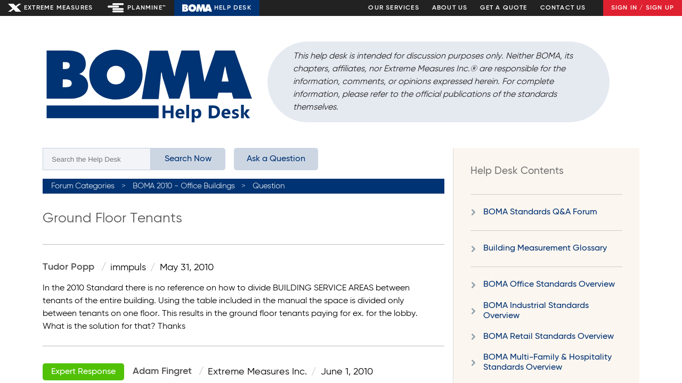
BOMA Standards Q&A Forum (540, 212)
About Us (450, 8)
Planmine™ (146, 8)
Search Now (188, 159)
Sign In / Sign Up (642, 8)
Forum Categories (83, 186)
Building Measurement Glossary (545, 248)
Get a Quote (503, 8)
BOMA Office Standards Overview (549, 284)
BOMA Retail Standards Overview (548, 336)
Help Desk (232, 8)
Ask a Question (276, 159)
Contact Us (563, 8)
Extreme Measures (58, 8)
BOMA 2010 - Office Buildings (184, 186)
